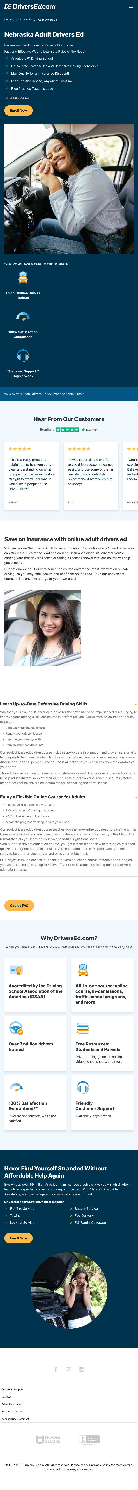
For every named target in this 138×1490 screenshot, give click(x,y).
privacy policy (100, 1465)
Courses (6, 1396)
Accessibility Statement (15, 1418)
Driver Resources (11, 1404)
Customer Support (12, 1389)
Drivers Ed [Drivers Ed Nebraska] (26, 19)
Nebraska (8, 19)
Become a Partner (11, 1411)
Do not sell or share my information (69, 1469)
